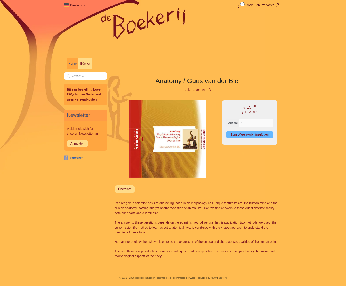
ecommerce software (184, 277)
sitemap (161, 277)
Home (72, 63)
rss (169, 277)
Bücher (85, 63)
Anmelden (77, 143)
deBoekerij (74, 157)
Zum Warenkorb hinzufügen (250, 134)
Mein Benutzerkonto (264, 5)
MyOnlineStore (219, 277)
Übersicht (124, 189)
